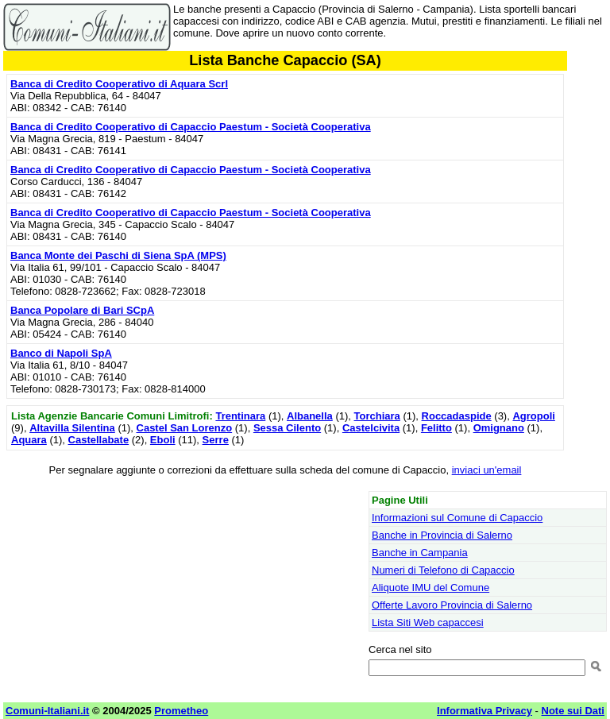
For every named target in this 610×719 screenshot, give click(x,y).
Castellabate (98, 440)
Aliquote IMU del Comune (430, 587)
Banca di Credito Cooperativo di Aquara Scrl (119, 84)
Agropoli (533, 416)
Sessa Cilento (287, 428)
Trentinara (240, 416)
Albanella (310, 416)
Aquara (29, 440)
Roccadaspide (457, 416)
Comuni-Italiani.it (47, 711)
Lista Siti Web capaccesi (428, 622)
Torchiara (377, 416)
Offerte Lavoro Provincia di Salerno (452, 605)
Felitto (436, 428)
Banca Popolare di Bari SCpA (82, 310)
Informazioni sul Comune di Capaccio (457, 518)
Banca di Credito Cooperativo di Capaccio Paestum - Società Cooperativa (190, 127)
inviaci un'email (487, 470)
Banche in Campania (420, 553)
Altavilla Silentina (72, 428)
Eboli (163, 440)
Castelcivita (371, 428)
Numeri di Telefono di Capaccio (443, 570)
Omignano (498, 428)
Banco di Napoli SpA (61, 353)
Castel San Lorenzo (185, 428)
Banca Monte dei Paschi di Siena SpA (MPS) (118, 255)
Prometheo (181, 711)
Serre (216, 440)
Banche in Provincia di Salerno (442, 535)
